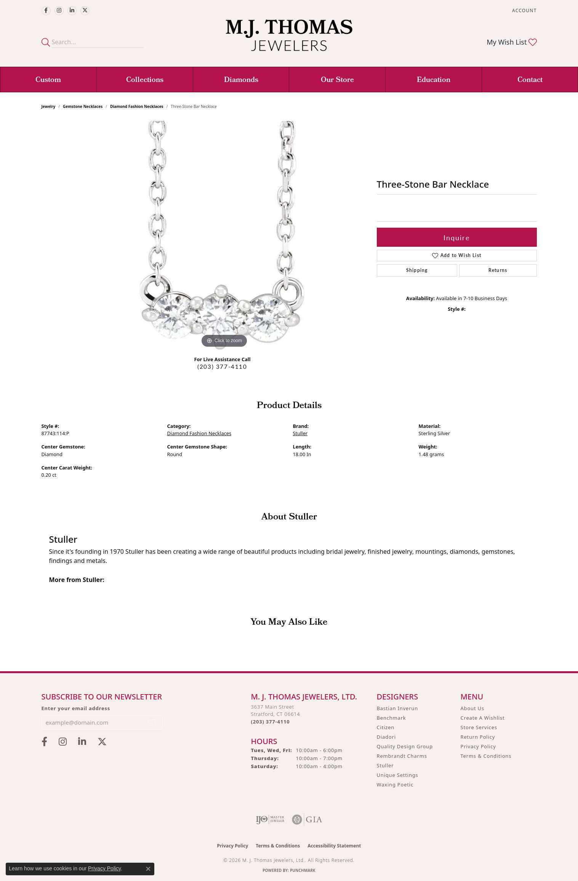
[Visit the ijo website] (270, 819)
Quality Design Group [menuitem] (405, 746)
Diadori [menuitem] (386, 736)
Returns (497, 270)
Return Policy (478, 736)
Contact (530, 80)
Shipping (417, 270)
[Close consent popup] (148, 869)
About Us (472, 708)
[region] (224, 235)
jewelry (49, 106)
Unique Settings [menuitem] (397, 775)
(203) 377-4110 (222, 366)
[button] (523, 10)
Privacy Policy (478, 746)
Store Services (479, 727)
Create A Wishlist (483, 717)
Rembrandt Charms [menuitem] (402, 755)
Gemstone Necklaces (82, 106)
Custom (48, 80)
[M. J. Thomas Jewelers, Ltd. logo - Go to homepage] (289, 39)
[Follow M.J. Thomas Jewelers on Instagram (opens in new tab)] (59, 10)
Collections (144, 80)
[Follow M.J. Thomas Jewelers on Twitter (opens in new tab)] (85, 10)
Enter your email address (76, 708)
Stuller (300, 433)
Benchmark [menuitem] (391, 717)
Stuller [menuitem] (385, 765)
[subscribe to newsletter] (152, 722)
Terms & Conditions (486, 755)
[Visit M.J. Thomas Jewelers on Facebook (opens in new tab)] (46, 10)
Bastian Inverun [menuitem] (397, 708)
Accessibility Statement (334, 845)
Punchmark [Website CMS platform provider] (302, 870)
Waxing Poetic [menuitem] (395, 784)
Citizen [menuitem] (386, 727)
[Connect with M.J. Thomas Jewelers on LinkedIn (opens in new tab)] (72, 10)
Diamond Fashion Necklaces (136, 106)
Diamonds (241, 80)
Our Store (337, 80)
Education (433, 80)
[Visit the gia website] (307, 819)
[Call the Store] (270, 721)
